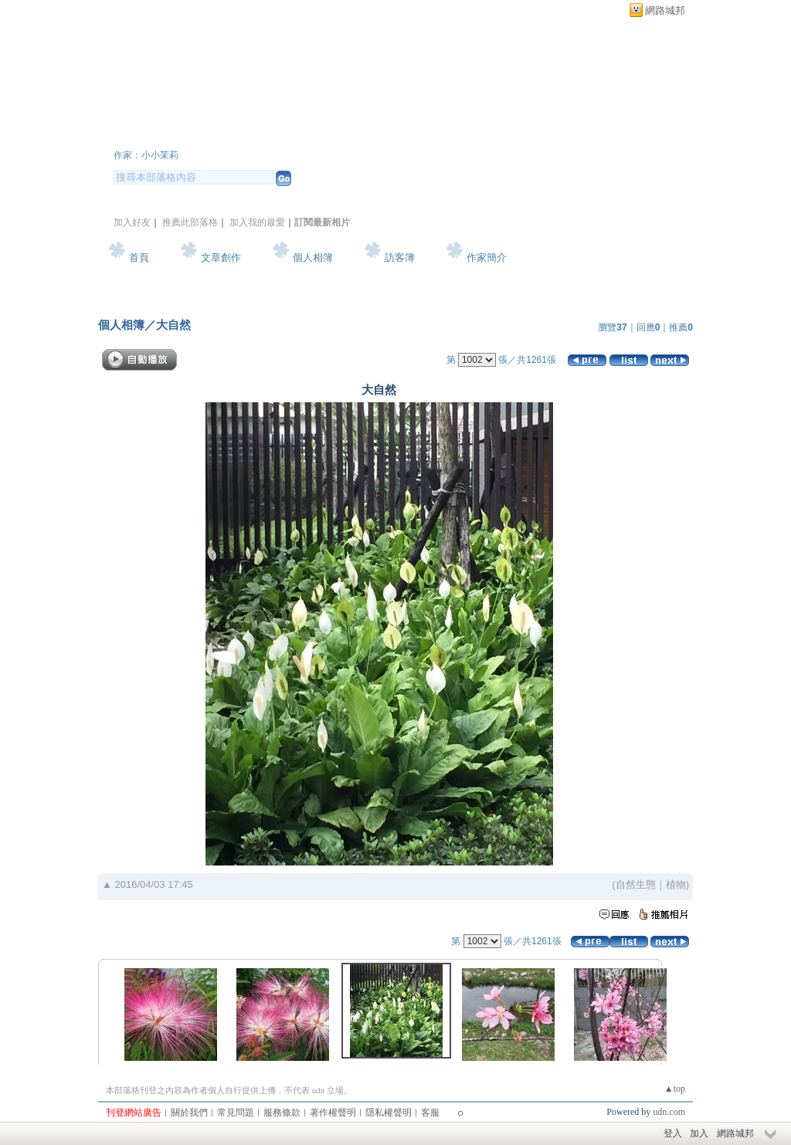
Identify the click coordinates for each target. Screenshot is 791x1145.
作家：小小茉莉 (146, 155)
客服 (430, 1112)
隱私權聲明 (388, 1112)
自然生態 (636, 884)
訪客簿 (400, 257)
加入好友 (132, 222)
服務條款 (281, 1112)
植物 (676, 884)
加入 (699, 1133)
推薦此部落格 (190, 222)
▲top (674, 1088)
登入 (673, 1133)
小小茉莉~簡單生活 (212, 134)
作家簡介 (487, 257)
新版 (381, 134)
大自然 (173, 324)
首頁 (139, 257)
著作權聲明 (333, 1112)
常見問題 (235, 1112)
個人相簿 (313, 257)
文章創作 (221, 257)
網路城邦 (665, 10)
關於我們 (189, 1112)
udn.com (669, 1111)
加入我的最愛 (257, 222)
